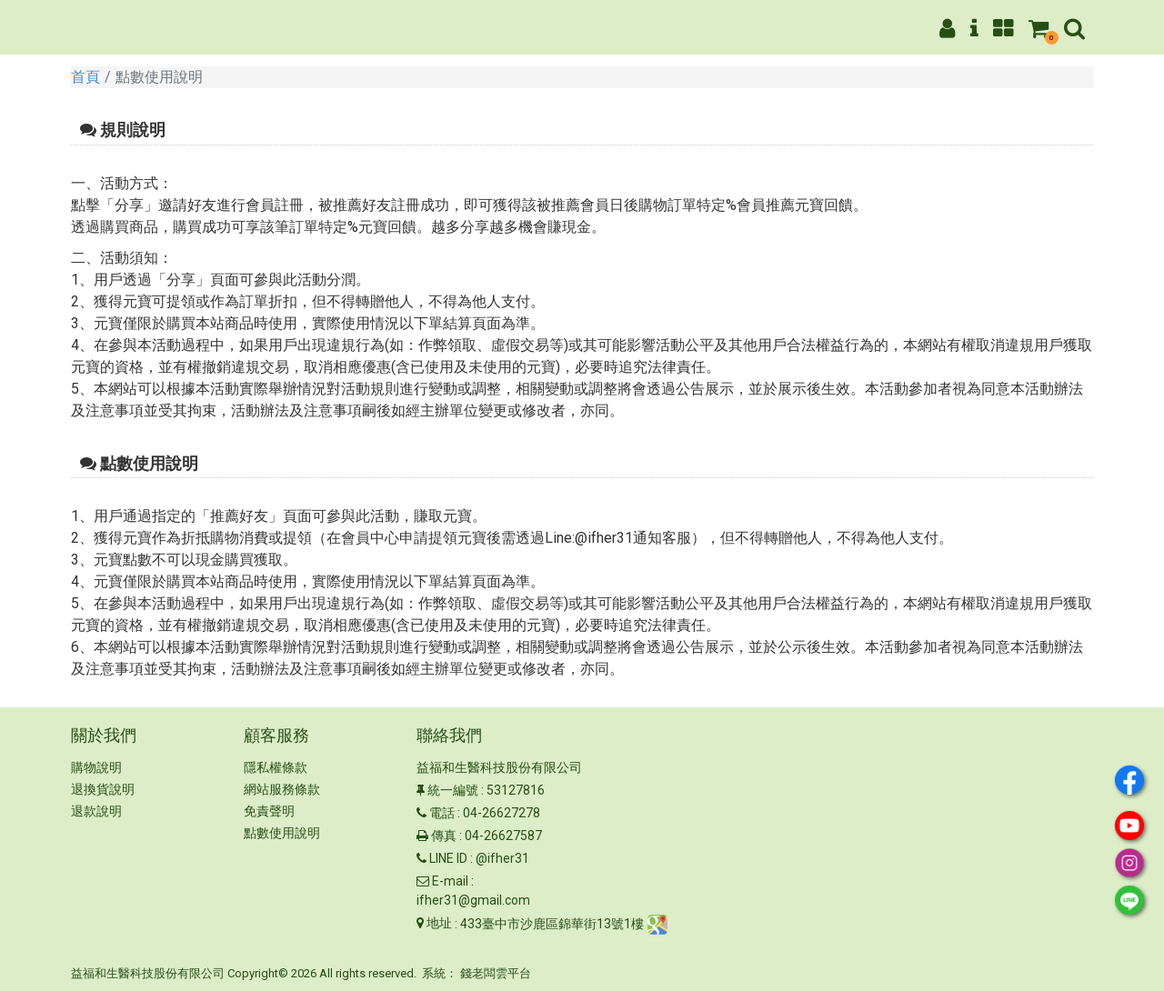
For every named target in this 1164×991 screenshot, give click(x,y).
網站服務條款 (282, 789)
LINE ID (448, 858)
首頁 (85, 76)
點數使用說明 (282, 833)
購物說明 (96, 767)
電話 (442, 813)
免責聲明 (269, 811)
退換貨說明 (103, 789)
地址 (439, 923)
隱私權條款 (275, 767)
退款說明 (96, 811)
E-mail (450, 881)
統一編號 (452, 790)
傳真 (444, 835)
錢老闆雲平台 (495, 973)
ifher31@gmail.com (473, 900)
